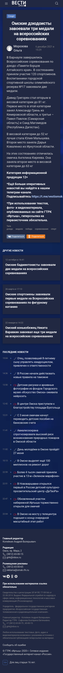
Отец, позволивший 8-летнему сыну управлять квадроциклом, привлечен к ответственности (34, 362)
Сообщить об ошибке (14, 645)
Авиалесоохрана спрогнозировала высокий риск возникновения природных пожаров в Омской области (36, 436)
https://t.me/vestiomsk (47, 196)
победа (29, 229)
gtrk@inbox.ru (13, 557)
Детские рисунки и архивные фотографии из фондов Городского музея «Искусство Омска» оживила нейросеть (35, 390)
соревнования (41, 229)
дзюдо (10, 229)
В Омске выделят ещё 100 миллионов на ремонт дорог (31, 462)
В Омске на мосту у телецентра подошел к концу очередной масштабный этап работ (34, 517)
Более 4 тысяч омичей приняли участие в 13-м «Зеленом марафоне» (36, 474)
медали (19, 229)
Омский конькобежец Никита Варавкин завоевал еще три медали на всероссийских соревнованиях (31, 332)
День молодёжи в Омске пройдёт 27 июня (36, 451)
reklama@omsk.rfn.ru (17, 570)
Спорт (11, 16)
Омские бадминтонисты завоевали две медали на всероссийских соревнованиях (30, 269)
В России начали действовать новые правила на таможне (34, 375)
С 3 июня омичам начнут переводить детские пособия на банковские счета (33, 419)
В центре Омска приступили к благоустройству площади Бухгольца (36, 405)
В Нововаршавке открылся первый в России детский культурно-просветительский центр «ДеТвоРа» (36, 487)
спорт (53, 229)
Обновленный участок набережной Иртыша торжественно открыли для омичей (35, 502)
